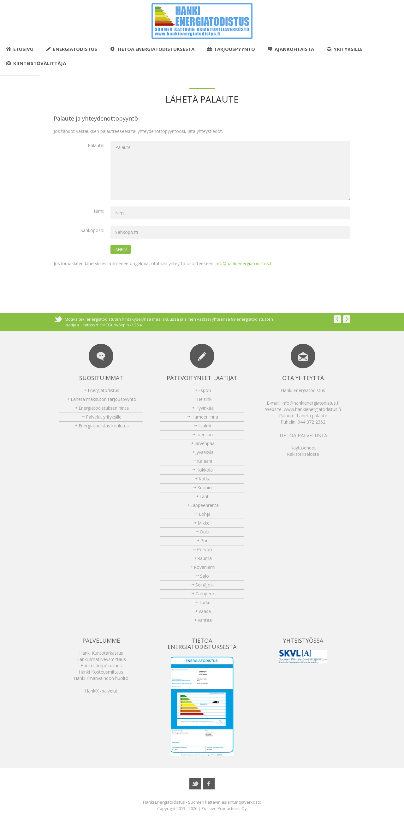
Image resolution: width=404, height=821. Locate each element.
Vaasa (205, 611)
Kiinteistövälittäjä (36, 63)
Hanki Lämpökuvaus (101, 666)
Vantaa (205, 620)
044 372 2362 (311, 422)
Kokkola (204, 470)
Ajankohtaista (291, 49)
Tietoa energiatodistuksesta (152, 49)
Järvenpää (204, 443)
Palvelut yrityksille (104, 417)
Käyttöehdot (303, 448)
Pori (204, 541)
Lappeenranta (204, 505)
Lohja (205, 514)
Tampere (204, 594)
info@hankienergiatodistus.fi (243, 263)
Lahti (204, 496)
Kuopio (204, 488)
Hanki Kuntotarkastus (101, 653)
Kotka (205, 479)
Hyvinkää (204, 408)
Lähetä (121, 249)
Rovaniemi (204, 567)
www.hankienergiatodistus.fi (312, 409)
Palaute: (96, 145)
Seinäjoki (204, 585)
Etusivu (19, 49)
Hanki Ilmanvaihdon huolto (101, 678)
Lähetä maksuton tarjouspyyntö (103, 399)
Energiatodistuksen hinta (104, 408)
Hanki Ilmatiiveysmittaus (101, 659)
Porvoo (204, 549)
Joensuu (204, 434)
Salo (204, 576)
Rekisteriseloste (303, 454)
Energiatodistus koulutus (104, 426)
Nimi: (99, 211)
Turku (205, 602)
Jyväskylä (204, 452)
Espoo (204, 390)
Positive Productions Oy (224, 808)
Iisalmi (204, 426)
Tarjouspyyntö (231, 49)
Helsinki (204, 399)
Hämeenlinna (204, 417)
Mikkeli (204, 523)
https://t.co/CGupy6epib (106, 325)
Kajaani (204, 461)
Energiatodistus (71, 49)
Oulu (204, 532)
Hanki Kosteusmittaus (101, 672)
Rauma (204, 558)
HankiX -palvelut (101, 691)
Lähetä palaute (312, 416)
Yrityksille (345, 49)
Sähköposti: (92, 230)
